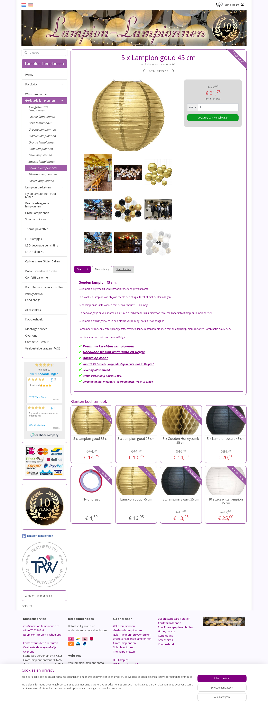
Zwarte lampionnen (41, 161)
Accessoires (33, 310)
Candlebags (32, 300)
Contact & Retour (36, 342)
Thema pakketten (44, 229)
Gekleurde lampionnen (44, 100)
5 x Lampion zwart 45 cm (225, 439)
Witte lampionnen (36, 94)
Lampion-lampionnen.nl (39, 595)
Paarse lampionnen (41, 117)
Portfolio (44, 84)
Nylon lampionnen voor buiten (40, 195)
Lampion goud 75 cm (136, 499)
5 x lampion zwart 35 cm (181, 499)
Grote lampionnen (37, 213)
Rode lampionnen (40, 149)
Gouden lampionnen (42, 168)
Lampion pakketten (44, 187)
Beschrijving (102, 269)
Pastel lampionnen (41, 181)
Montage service (36, 329)
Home (29, 74)
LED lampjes (33, 239)
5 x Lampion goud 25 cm (136, 439)
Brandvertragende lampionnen (37, 204)
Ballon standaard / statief (42, 271)
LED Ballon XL (34, 252)
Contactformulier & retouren (40, 643)
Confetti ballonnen (37, 277)
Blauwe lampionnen (42, 136)
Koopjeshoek (34, 319)
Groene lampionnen (42, 129)
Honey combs (166, 631)
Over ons (31, 335)
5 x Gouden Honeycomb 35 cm (181, 441)
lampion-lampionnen (37, 536)
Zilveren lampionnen (42, 174)
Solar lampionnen (44, 219)
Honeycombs (34, 294)
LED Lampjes (121, 660)
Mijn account (235, 4)
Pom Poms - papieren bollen (44, 287)
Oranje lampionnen (41, 142)
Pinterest (27, 606)
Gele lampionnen (40, 155)
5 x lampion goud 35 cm (91, 439)
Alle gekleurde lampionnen (38, 108)
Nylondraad (91, 499)
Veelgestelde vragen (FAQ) (42, 348)
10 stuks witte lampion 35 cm (225, 501)
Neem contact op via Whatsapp (42, 634)
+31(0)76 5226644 (33, 630)
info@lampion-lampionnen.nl (41, 626)
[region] (107, 687)
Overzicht (82, 269)
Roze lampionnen (40, 123)
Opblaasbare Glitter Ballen (42, 261)
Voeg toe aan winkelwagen (212, 117)
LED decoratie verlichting (41, 245)
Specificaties (123, 269)
